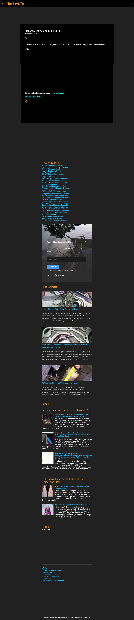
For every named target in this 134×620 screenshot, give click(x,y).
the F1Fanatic (58, 93)
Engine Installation (49, 184)
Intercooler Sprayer (49, 190)
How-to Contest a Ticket (51, 171)
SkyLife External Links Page (53, 580)
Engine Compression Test (52, 169)
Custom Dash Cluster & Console (55, 205)
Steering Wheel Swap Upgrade (54, 192)
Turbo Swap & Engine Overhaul (54, 178)
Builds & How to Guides (51, 571)
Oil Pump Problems (49, 173)
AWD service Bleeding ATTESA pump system (59, 383)
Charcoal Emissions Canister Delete (56, 203)
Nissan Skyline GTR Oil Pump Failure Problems (60, 309)
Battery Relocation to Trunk (53, 216)
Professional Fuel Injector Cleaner (55, 188)
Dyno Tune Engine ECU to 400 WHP (56, 167)
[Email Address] (66, 259)
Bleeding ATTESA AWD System (54, 220)
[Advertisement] (67, 143)
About (44, 569)
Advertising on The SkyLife (52, 576)
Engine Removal (48, 177)
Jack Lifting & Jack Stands (52, 175)
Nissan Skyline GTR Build (52, 165)
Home (44, 567)
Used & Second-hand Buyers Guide (56, 197)
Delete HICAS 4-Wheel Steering (54, 213)
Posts (47, 529)
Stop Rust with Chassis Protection (55, 211)
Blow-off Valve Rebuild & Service (55, 207)
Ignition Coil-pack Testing (52, 218)
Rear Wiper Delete (49, 214)
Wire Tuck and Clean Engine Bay (55, 196)
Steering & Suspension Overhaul (55, 209)
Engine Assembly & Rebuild (53, 180)
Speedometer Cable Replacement (55, 201)
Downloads (46, 574)
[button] (26, 37)
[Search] (131, 3)
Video (39, 96)
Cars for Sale (47, 573)
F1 (26, 96)
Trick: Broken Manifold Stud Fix (54, 182)
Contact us (46, 578)
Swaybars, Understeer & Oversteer (55, 194)
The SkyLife (15, 3)
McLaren (32, 96)
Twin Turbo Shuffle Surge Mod (54, 186)
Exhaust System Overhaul (52, 199)
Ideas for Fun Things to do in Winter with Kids (71, 505)
